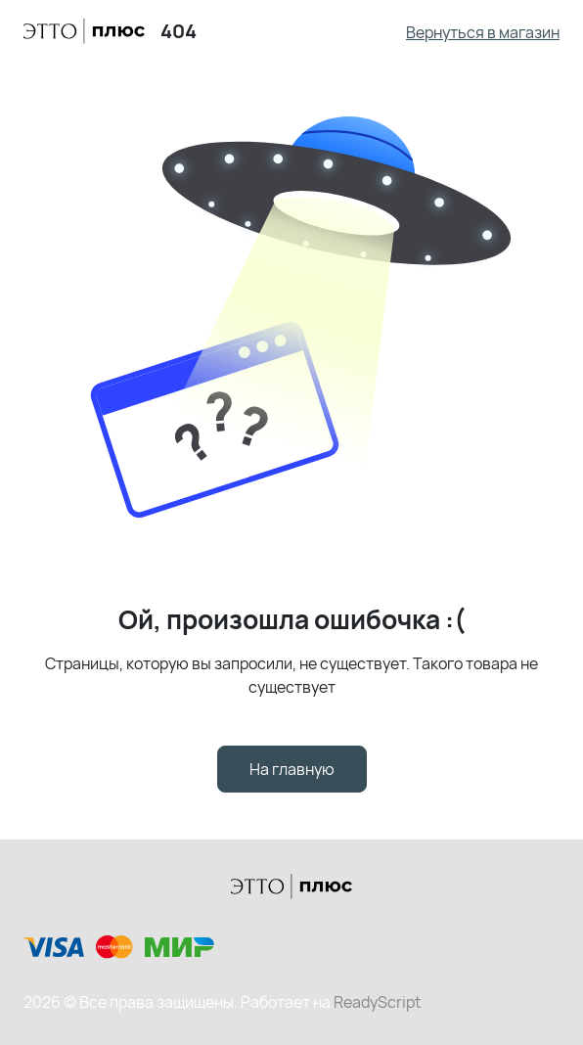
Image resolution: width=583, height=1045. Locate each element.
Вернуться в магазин (483, 32)
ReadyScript (377, 1002)
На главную (292, 769)
